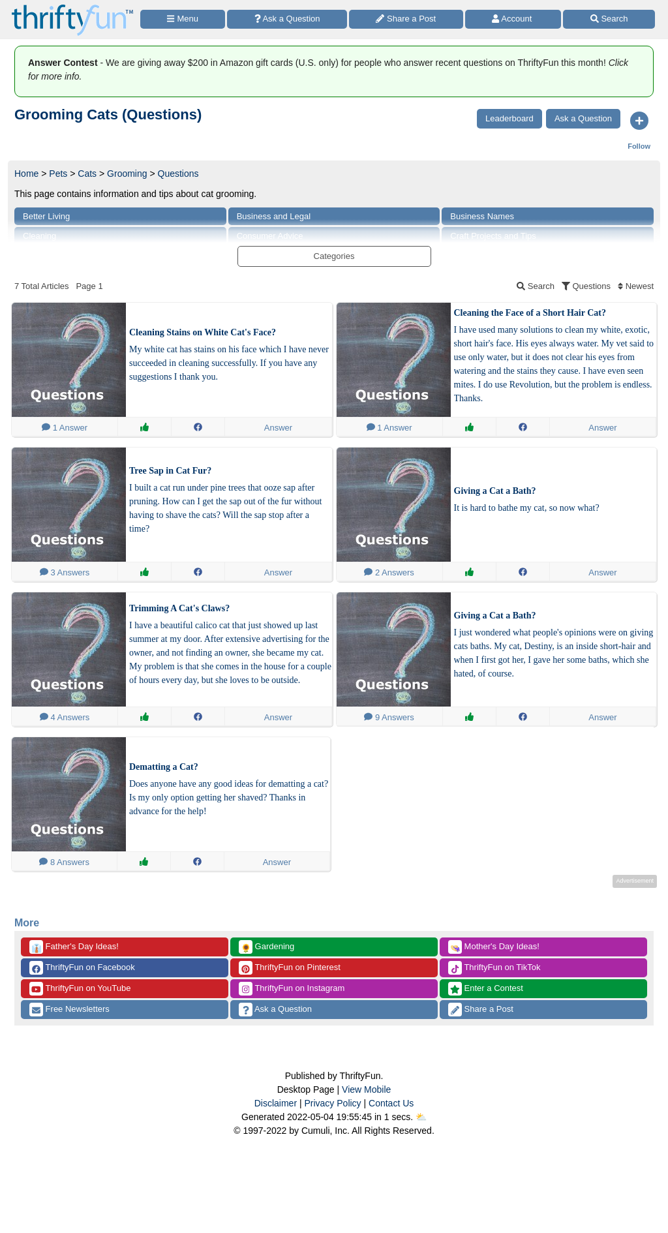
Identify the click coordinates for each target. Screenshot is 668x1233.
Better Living (46, 216)
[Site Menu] (182, 19)
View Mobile (366, 1089)
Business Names (482, 216)
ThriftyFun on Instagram (291, 989)
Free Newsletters (69, 1009)
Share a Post (480, 1009)
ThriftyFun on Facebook (82, 968)
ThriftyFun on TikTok (494, 968)
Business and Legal (274, 216)
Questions (178, 173)
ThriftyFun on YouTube (79, 989)
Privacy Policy (332, 1103)
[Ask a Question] (287, 19)
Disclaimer (275, 1103)
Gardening (266, 947)
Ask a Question (275, 1009)
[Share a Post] (406, 19)
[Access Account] (513, 19)
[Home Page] (72, 7)
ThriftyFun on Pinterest (290, 968)
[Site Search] (609, 19)
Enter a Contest (485, 989)
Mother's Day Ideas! (493, 947)
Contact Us (391, 1103)
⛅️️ (421, 1117)
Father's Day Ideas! (74, 947)
